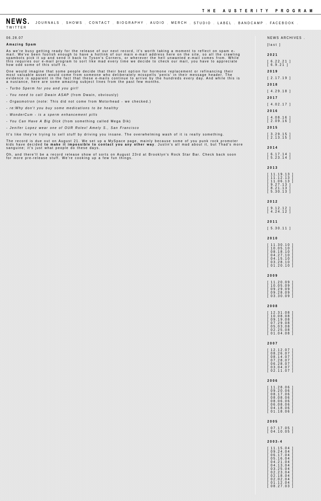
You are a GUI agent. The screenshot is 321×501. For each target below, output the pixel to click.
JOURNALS (47, 22)
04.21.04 (280, 462)
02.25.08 (280, 330)
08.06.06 (280, 401)
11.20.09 (280, 282)
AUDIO (157, 22)
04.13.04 (280, 465)
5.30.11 (279, 228)
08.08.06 (280, 397)
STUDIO (202, 23)
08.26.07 (280, 353)
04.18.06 (280, 408)
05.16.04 (280, 458)
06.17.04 (280, 455)
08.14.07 (280, 357)
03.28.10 (280, 262)
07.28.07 (280, 360)
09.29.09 (280, 289)
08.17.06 (280, 394)
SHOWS (74, 22)
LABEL (225, 23)
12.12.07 (280, 350)
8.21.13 (279, 188)
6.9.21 (278, 65)
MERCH (179, 22)
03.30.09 (280, 296)
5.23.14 (279, 157)
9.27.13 (279, 184)
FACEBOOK (282, 23)
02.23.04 (280, 472)
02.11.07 (280, 370)
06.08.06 (280, 404)
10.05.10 (280, 248)
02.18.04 (280, 475)
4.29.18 (279, 91)
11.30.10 (280, 245)
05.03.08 (280, 326)
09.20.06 (280, 390)
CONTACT (100, 22)
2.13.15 (279, 137)
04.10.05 (280, 431)
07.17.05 (280, 428)
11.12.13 (280, 177)
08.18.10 (280, 251)
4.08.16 (279, 117)
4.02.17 (279, 104)
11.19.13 (280, 174)
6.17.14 (279, 154)
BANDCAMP (251, 23)
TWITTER (16, 27)
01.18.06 (280, 411)
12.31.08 (280, 312)
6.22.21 (279, 61)
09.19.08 (280, 319)
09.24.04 (280, 451)
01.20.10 (280, 265)
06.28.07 (280, 363)
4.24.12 (279, 211)
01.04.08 (280, 333)
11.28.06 (280, 387)
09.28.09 (280, 292)
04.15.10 (280, 258)
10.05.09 (280, 285)
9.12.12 (279, 208)
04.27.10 (280, 255)
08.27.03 (280, 486)
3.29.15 (279, 134)
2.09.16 (279, 121)
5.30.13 (279, 191)
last (273, 44)
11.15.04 (280, 448)
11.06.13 (280, 181)
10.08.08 (280, 316)
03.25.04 (280, 469)
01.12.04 (280, 482)
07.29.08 (280, 323)
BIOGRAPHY (130, 22)
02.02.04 (280, 479)
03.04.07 (280, 367)
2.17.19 (279, 78)
